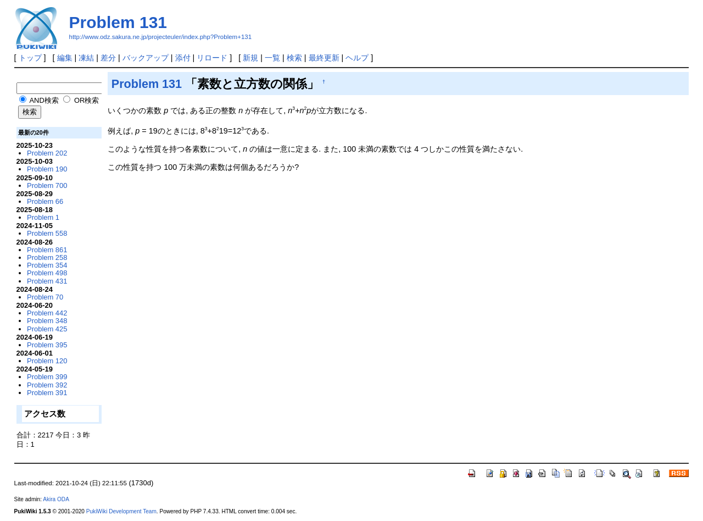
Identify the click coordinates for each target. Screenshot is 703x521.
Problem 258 (47, 257)
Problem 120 (47, 361)
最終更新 (324, 57)
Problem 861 (47, 250)
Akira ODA (56, 499)
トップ (30, 57)
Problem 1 (43, 217)
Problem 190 (47, 169)
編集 (64, 57)
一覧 (272, 57)
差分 (108, 57)
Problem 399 (47, 377)
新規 (250, 57)
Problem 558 (47, 233)
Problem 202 (47, 153)
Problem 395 (47, 345)
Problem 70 (45, 297)
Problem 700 (47, 185)
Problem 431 (47, 281)
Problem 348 (47, 321)
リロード (212, 57)
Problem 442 (47, 313)
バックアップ (145, 57)
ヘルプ (357, 57)
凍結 (86, 57)
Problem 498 (47, 273)
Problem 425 (47, 329)
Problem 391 (47, 393)
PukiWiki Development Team (121, 511)
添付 (183, 57)
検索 (294, 57)
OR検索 (81, 100)
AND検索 (39, 100)
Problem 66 (45, 201)
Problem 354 (47, 265)
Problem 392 (47, 385)
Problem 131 (118, 22)
